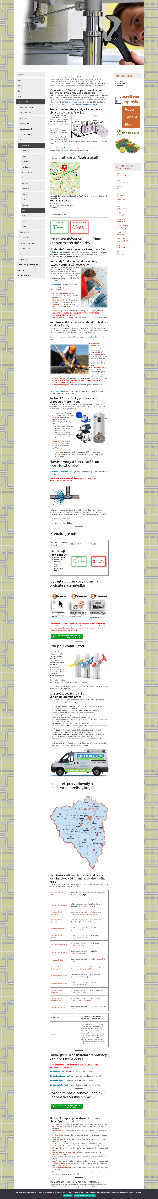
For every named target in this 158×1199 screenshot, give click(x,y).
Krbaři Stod (56, 1153)
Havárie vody (57, 304)
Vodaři (52, 246)
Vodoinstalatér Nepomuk (80, 986)
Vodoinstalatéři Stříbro (59, 937)
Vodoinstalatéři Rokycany (56, 906)
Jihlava (118, 227)
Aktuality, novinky (23, 270)
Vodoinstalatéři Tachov (59, 898)
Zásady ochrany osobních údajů (28, 259)
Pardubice (119, 240)
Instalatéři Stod (92, 98)
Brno (118, 174)
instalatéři (64, 693)
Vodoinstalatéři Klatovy (59, 922)
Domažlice (25, 156)
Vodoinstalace (55, 278)
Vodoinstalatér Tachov (86, 899)
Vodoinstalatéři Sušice (58, 1000)
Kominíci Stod (57, 1149)
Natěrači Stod (57, 1127)
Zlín (117, 246)
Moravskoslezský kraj (27, 237)
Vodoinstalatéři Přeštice (59, 969)
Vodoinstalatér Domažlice (88, 915)
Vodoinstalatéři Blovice (59, 977)
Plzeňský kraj (24, 140)
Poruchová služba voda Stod (60, 465)
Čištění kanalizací (56, 385)
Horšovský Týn (27, 167)
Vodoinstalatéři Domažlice (56, 914)
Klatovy (24, 172)
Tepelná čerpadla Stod (61, 1156)
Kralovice (25, 178)
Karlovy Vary (120, 194)
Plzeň (24, 145)
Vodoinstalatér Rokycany (88, 907)
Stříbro (24, 210)
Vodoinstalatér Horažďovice (81, 993)
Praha (118, 168)
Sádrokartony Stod (59, 1132)
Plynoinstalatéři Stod (60, 1119)
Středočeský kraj (25, 107)
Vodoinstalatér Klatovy (79, 923)
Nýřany (24, 188)
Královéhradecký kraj (27, 123)
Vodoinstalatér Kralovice (80, 931)
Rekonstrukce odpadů (60, 378)
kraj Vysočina (24, 232)
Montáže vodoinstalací (61, 293)
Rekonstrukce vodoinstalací (62, 311)
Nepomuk (25, 183)
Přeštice (24, 194)
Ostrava (119, 181)
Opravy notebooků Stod (61, 1160)
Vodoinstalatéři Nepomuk (56, 984)
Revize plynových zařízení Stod (63, 1145)
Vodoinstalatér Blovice (79, 978)
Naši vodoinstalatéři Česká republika (126, 161)
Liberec (118, 207)
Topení (19, 80)
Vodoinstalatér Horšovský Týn (82, 962)
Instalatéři (20, 69)
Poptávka (20, 264)
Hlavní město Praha (26, 102)
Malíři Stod (56, 1123)
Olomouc (119, 201)
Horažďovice (26, 161)
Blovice (24, 150)
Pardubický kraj (25, 129)
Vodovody (59, 445)
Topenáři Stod (57, 1117)
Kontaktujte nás (124, 70)
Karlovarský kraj (25, 134)
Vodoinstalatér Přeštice (79, 970)
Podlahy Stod (57, 1136)
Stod (23, 205)
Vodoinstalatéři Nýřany (59, 945)
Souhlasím (67, 1196)
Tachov (24, 221)
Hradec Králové (121, 233)
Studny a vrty (60, 443)
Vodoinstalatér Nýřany (79, 946)
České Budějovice (122, 220)
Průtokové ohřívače (62, 426)
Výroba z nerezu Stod (60, 1164)
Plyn (18, 85)
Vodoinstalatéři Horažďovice (56, 992)
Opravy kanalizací (97, 361)
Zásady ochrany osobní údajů (85, 1196)
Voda (19, 74)
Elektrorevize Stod (59, 1140)
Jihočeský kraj (24, 226)
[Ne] (155, 1194)
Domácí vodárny (61, 447)
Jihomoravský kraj (26, 248)
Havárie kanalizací (59, 372)
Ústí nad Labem (121, 214)
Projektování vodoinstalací (62, 287)
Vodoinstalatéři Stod (58, 953)
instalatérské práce (69, 96)
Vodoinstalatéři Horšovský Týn (56, 961)
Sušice (24, 216)
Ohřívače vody (57, 411)
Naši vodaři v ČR (22, 96)
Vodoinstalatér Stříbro (79, 938)
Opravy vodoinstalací (60, 298)
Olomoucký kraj (25, 243)
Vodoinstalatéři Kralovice (56, 929)
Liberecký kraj (24, 118)
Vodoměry (56, 406)
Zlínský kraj (23, 254)
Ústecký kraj (24, 112)
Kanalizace (54, 330)
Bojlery (58, 419)
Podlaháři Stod (58, 1138)
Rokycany (25, 199)
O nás (19, 91)
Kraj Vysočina (120, 229)
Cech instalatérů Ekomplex (60, 142)
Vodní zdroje (57, 434)
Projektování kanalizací (96, 338)
